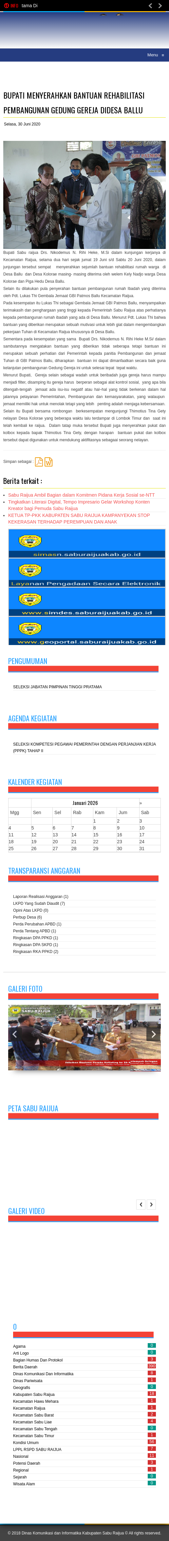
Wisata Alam (24, 1484)
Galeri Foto (25, 993)
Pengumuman (27, 661)
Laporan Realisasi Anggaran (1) (40, 897)
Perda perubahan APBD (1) (37, 925)
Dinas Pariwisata (27, 1381)
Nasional (20, 1456)
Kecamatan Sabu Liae (32, 1422)
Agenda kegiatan (32, 719)
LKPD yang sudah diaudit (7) (39, 904)
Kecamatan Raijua (29, 1408)
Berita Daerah (25, 1367)
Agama (19, 1346)
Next (153, 1039)
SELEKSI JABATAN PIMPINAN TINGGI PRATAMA (57, 688)
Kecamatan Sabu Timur (33, 1436)
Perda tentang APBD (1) (34, 932)
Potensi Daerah (26, 1463)
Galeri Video (26, 1213)
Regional (20, 1470)
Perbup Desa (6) (27, 918)
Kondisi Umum (26, 1442)
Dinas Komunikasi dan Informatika (43, 1374)
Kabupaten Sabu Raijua (34, 1394)
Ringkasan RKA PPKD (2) (35, 952)
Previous (15, 1039)
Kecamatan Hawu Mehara (36, 1401)
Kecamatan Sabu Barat (33, 1415)
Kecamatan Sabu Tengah (35, 1429)
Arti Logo (21, 1353)
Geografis (21, 1387)
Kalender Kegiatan (35, 784)
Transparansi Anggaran (44, 871)
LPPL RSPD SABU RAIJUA (37, 1449)
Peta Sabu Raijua (33, 1110)
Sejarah (20, 1477)
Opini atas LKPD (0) (30, 911)
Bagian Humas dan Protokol (38, 1360)
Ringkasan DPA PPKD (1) (35, 939)
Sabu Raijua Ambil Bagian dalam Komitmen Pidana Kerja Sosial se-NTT (81, 495)
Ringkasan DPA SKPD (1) (35, 945)
